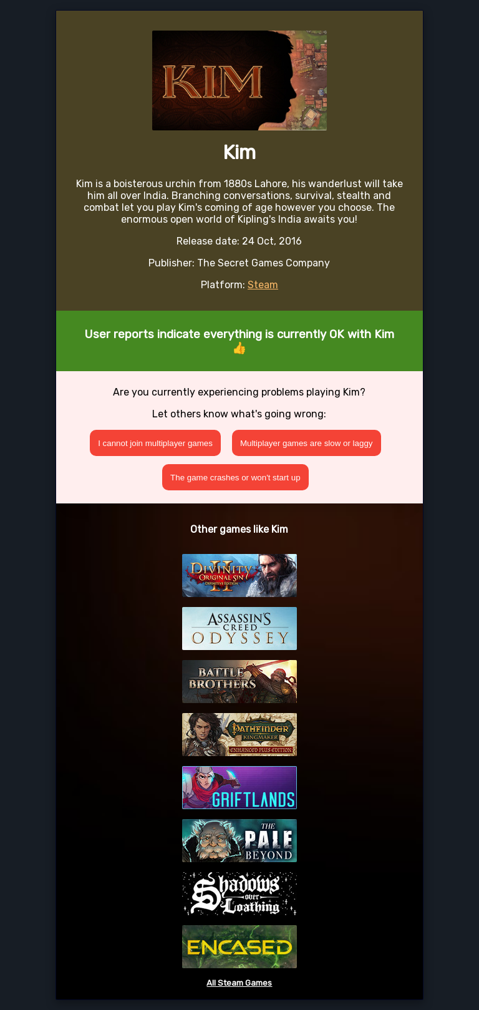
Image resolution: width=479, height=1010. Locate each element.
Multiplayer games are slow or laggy (306, 443)
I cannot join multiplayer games (155, 443)
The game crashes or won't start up (235, 477)
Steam (263, 285)
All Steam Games (239, 983)
